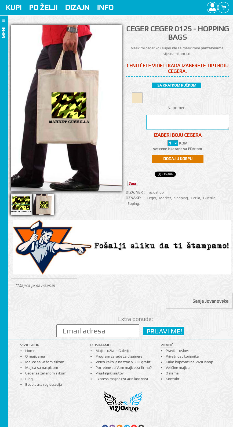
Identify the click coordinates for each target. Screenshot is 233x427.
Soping (133, 203)
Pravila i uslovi (177, 350)
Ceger (151, 198)
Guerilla (209, 198)
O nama (172, 373)
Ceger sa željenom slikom (45, 373)
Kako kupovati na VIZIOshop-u (191, 362)
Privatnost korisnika (182, 356)
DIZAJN (77, 7)
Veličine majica (178, 367)
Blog (29, 379)
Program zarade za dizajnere (119, 356)
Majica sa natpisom (41, 367)
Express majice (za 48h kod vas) (122, 379)
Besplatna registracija (43, 384)
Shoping (181, 198)
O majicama (35, 356)
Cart (223, 7)
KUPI (13, 7)
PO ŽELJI (43, 7)
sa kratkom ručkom (176, 85)
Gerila (195, 198)
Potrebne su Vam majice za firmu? (124, 367)
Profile (212, 7)
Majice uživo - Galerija (113, 350)
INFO (105, 7)
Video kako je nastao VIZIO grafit (123, 362)
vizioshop (156, 192)
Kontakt (173, 379)
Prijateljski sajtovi (110, 373)
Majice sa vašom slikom (44, 362)
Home (30, 350)
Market (165, 198)
